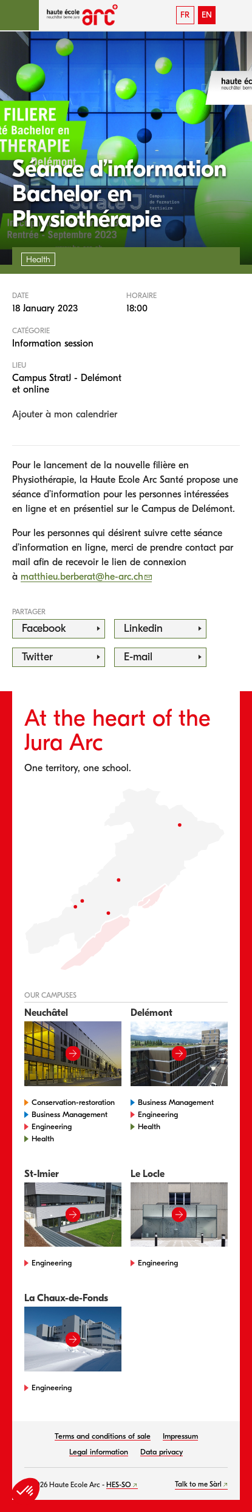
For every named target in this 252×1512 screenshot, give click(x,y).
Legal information (98, 1451)
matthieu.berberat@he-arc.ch (82, 576)
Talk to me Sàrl (198, 1484)
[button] (19, 15)
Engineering (52, 1126)
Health (43, 1138)
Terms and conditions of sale (103, 1436)
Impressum (180, 1436)
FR (184, 15)
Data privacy (161, 1451)
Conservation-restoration (73, 1102)
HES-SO (118, 1484)
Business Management (69, 1114)
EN (207, 15)
